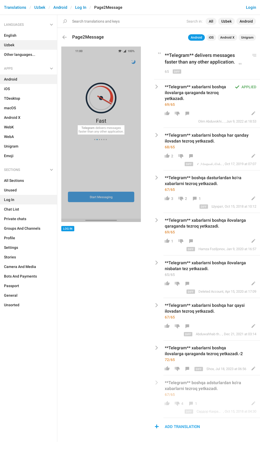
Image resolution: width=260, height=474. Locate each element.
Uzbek (39, 7)
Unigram (247, 37)
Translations (15, 7)
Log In (80, 7)
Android (60, 7)
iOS (211, 37)
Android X (227, 37)
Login (251, 7)
